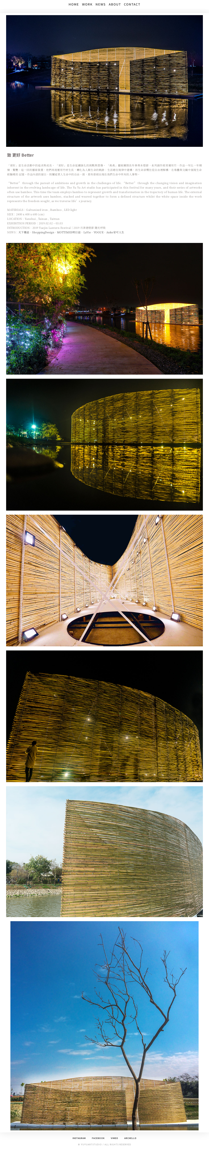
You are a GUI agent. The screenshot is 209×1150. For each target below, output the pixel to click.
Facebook (98, 1138)
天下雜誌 (23, 232)
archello (130, 1138)
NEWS (101, 4)
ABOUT (115, 4)
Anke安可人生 (116, 232)
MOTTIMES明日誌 (69, 232)
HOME (74, 4)
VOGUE (99, 232)
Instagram (79, 1138)
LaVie (87, 232)
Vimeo (114, 1138)
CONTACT (132, 4)
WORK (87, 4)
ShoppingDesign (43, 232)
